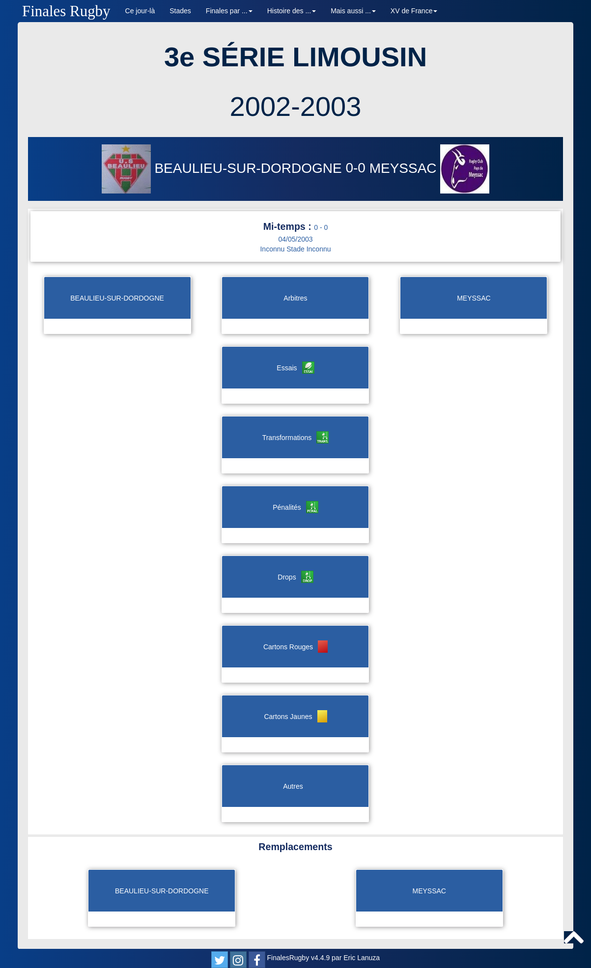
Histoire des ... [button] (291, 11)
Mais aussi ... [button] (353, 11)
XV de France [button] (414, 11)
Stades (180, 11)
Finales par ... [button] (229, 11)
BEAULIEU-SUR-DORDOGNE (224, 168)
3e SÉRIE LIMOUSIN (295, 56)
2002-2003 (296, 106)
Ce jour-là (140, 11)
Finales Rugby (66, 11)
